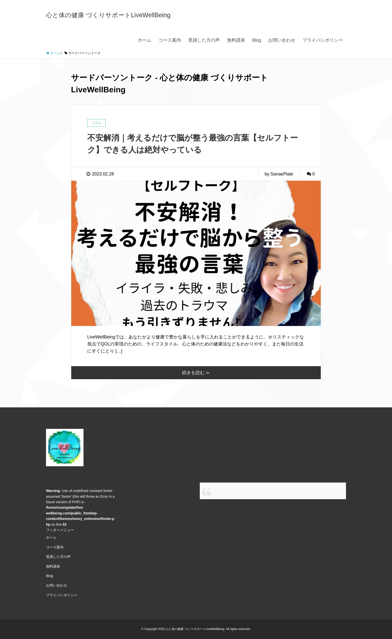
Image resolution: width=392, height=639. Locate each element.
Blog (256, 40)
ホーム (144, 40)
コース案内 (169, 40)
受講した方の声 (204, 40)
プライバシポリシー (322, 40)
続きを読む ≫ (196, 372)
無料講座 (236, 40)
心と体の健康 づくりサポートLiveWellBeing (108, 14)
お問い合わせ (281, 40)
